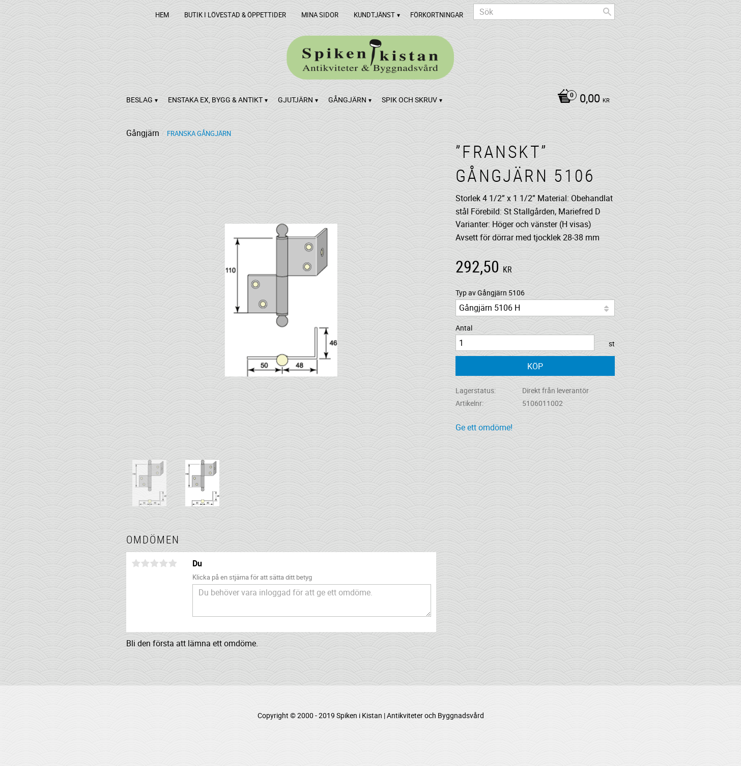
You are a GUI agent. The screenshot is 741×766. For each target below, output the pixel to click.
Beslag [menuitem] (139, 99)
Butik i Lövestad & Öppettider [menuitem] (235, 14)
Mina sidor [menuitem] (319, 14)
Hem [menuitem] (162, 14)
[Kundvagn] (581, 99)
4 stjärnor (163, 563)
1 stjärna (135, 563)
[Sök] (607, 11)
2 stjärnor (145, 563)
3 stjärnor (154, 563)
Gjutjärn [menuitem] (295, 99)
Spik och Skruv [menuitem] (409, 99)
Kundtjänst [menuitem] (374, 14)
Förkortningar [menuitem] (436, 14)
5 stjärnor (172, 563)
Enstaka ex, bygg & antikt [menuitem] (215, 99)
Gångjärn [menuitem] (347, 99)
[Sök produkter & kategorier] (544, 12)
